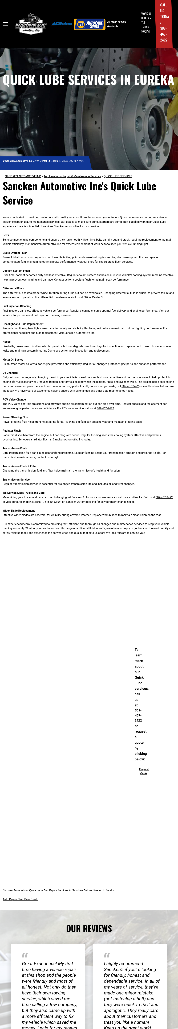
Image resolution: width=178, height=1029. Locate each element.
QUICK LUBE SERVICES (118, 176)
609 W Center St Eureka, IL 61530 (50, 161)
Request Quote (144, 771)
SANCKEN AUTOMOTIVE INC (23, 176)
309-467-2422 (163, 33)
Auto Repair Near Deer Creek (20, 899)
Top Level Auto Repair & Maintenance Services (72, 176)
